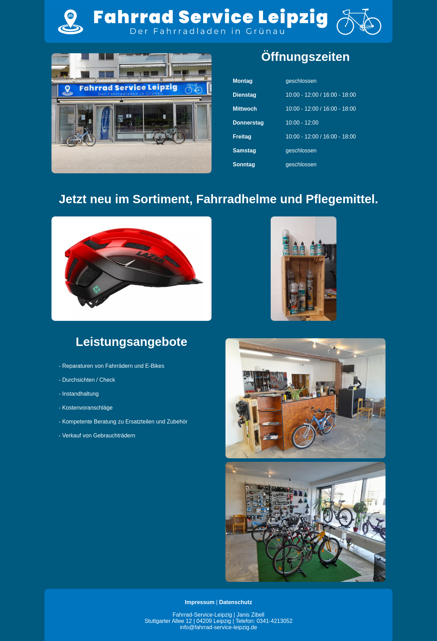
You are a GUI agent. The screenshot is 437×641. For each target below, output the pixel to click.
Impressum (199, 602)
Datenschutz (235, 602)
